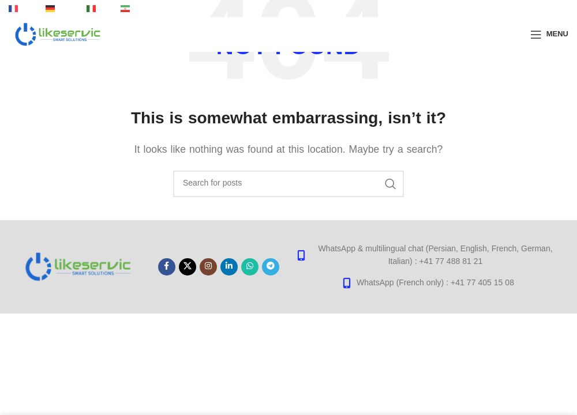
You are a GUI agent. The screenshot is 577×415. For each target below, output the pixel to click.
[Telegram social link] (270, 267)
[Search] (288, 184)
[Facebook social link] (166, 267)
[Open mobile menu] (549, 34)
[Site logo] (58, 34)
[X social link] (187, 267)
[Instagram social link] (208, 267)
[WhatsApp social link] (249, 267)
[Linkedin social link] (229, 267)
